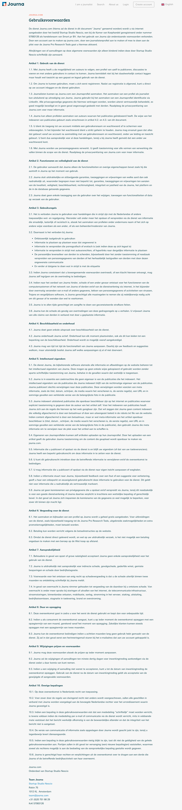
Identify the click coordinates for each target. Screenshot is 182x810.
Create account (144, 4)
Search (100, 4)
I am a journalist (83, 4)
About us (113, 4)
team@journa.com (39, 795)
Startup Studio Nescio (40, 783)
